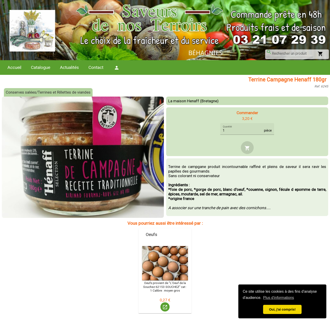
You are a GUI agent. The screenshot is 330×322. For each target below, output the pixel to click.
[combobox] (292, 53)
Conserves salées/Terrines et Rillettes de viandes (48, 92)
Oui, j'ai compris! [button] (282, 309)
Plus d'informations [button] (278, 298)
